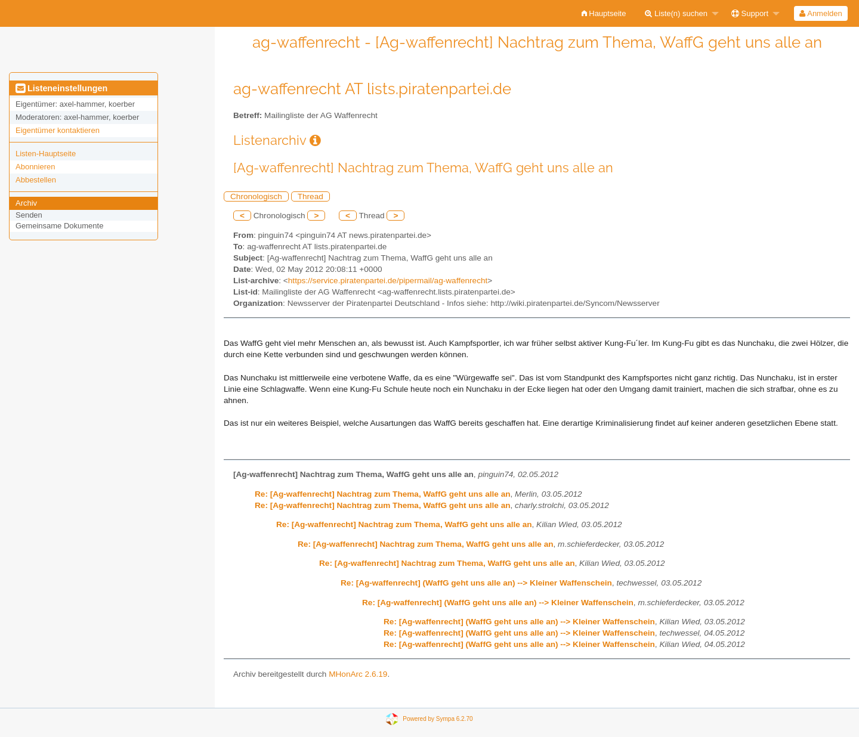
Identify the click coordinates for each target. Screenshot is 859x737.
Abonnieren (35, 166)
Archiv (26, 203)
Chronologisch (256, 196)
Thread (310, 196)
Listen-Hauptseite (46, 153)
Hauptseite (604, 13)
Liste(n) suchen (676, 13)
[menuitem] (604, 13)
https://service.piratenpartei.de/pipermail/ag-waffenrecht (387, 280)
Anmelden (820, 13)
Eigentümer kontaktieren (58, 130)
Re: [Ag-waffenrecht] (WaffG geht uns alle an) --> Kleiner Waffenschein (476, 582)
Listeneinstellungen (61, 88)
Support (749, 13)
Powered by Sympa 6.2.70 (437, 719)
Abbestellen (36, 179)
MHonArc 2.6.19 (358, 674)
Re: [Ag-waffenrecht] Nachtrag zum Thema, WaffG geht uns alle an (383, 494)
